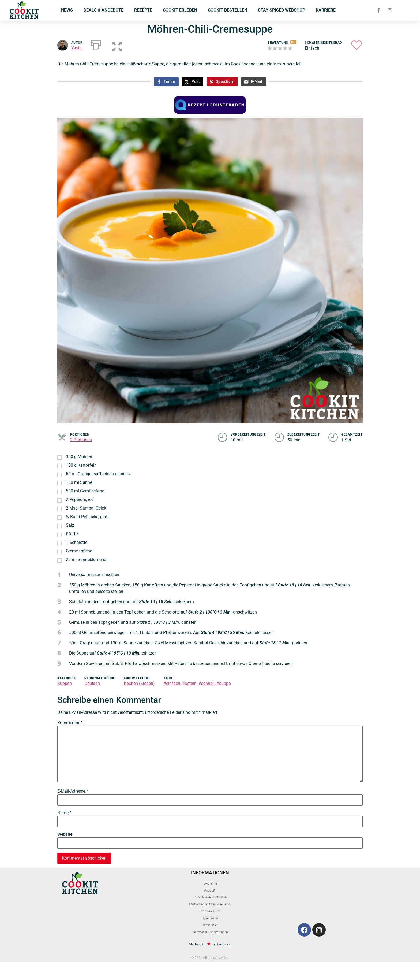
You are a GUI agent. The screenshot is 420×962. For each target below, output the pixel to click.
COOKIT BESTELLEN (227, 10)
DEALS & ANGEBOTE (103, 10)
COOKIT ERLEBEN (180, 10)
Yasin (76, 47)
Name (64, 813)
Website (64, 834)
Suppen (64, 683)
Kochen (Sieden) (139, 683)
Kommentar (69, 723)
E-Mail (256, 81)
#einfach (171, 683)
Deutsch (92, 683)
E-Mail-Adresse (72, 791)
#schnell (206, 683)
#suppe (223, 683)
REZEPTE (143, 10)
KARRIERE (326, 10)
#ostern (189, 683)
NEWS (67, 10)
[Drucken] (96, 44)
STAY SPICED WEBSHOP (281, 10)
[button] (114, 44)
